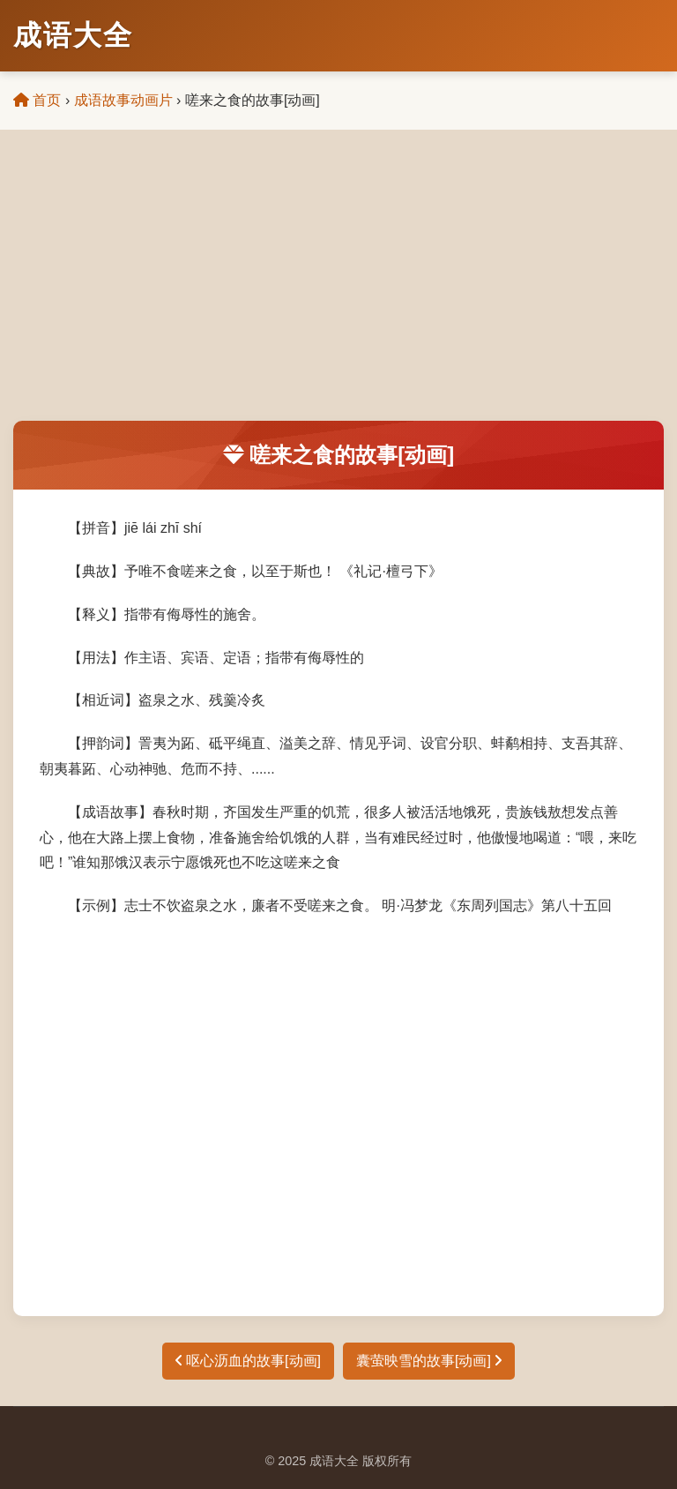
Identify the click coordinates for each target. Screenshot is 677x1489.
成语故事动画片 (123, 100)
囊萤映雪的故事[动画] (429, 1360)
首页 (37, 100)
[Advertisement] (338, 288)
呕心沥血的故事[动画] (248, 1360)
